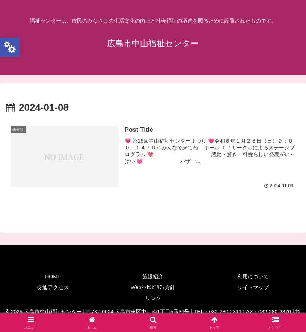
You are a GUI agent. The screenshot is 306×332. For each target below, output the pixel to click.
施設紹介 (152, 276)
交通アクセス (53, 287)
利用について (253, 276)
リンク (153, 298)
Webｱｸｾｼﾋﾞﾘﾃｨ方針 (153, 287)
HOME (53, 276)
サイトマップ (253, 287)
